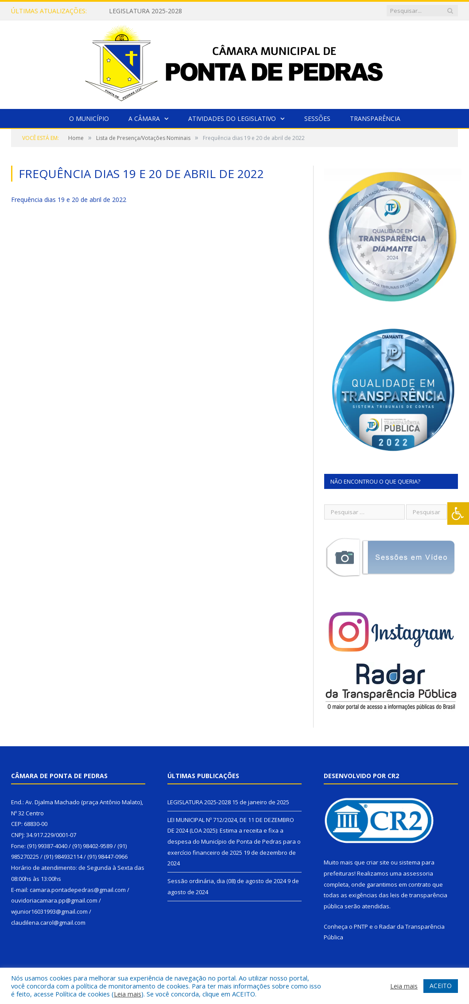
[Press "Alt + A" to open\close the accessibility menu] (458, 513)
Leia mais (127, 993)
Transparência (375, 118)
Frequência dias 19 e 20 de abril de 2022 (68, 199)
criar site (377, 862)
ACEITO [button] (441, 985)
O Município (89, 118)
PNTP (361, 926)
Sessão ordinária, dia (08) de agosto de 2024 (226, 881)
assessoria (418, 873)
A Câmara (144, 118)
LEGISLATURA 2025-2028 (145, 11)
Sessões (317, 118)
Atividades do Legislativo (232, 118)
